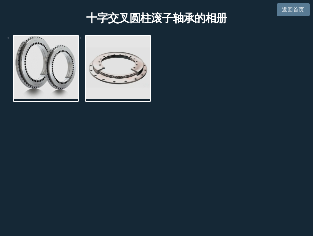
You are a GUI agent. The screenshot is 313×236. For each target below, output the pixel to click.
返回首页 (293, 10)
